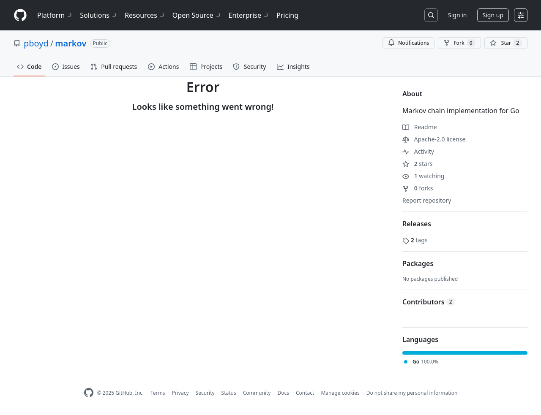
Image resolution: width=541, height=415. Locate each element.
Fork (459, 43)
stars (417, 164)
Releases (416, 223)
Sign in (457, 15)
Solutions (99, 15)
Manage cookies (340, 392)
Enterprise (249, 15)
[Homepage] (20, 15)
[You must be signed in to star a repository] (505, 43)
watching (423, 176)
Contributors (428, 302)
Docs (283, 392)
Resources (145, 15)
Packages (417, 263)
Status (228, 392)
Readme (419, 127)
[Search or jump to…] (431, 15)
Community (257, 392)
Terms (157, 392)
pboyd (36, 43)
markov (70, 43)
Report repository (426, 200)
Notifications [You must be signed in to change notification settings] (408, 42)
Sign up (493, 15)
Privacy (180, 392)
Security (205, 392)
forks (417, 188)
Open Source (197, 15)
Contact (305, 392)
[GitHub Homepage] (89, 393)
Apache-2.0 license (433, 139)
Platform (55, 15)
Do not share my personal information (412, 392)
